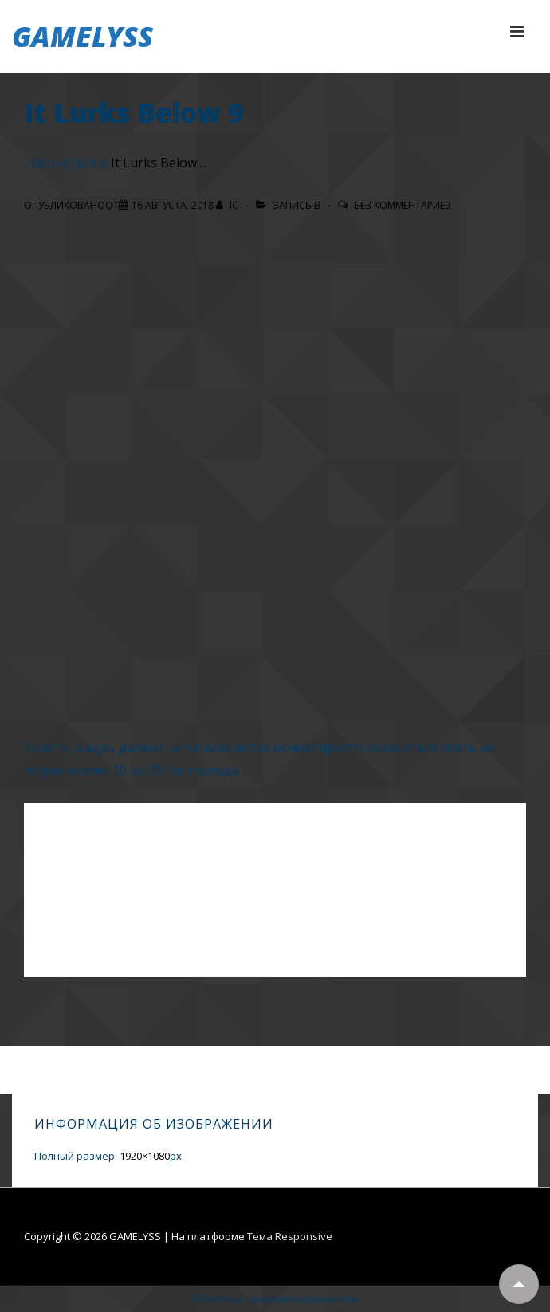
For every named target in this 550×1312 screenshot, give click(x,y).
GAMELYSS (82, 36)
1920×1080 (145, 1156)
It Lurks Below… (158, 162)
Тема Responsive (289, 1236)
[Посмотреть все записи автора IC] (228, 205)
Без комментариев (402, 205)
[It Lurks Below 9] (173, 205)
